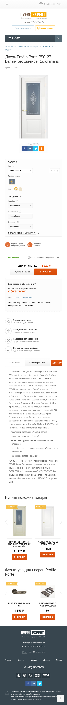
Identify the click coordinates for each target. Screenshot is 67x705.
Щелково (46, 660)
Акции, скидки (47, 28)
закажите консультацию (23, 297)
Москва (59, 660)
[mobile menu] (7, 4)
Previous (6, 521)
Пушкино (33, 660)
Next (61, 521)
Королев (21, 660)
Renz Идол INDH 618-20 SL (19, 604)
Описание (15, 362)
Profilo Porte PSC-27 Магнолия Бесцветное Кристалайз (19, 544)
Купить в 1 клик (22, 271)
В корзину (45, 272)
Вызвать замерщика (23, 28)
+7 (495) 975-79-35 (34, 22)
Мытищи (8, 660)
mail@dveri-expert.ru (37, 652)
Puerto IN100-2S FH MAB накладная (48, 604)
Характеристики (37, 362)
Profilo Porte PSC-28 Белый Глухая (48, 543)
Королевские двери (33, 632)
